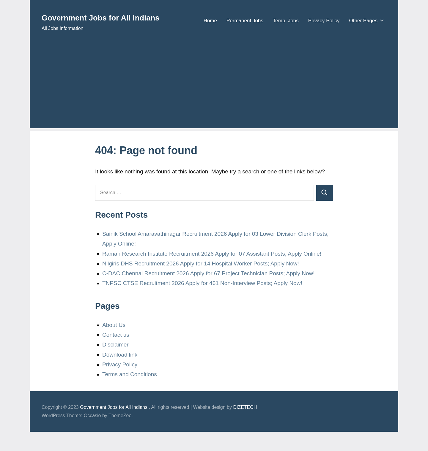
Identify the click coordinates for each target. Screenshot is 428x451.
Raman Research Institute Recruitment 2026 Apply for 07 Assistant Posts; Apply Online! (211, 273)
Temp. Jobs (286, 42)
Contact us (115, 354)
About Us (113, 344)
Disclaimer (115, 364)
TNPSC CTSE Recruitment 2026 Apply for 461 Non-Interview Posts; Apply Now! (202, 302)
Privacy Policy (324, 42)
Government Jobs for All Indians (124, 17)
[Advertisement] (214, 106)
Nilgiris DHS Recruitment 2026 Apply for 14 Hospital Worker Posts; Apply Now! (200, 283)
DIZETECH (245, 426)
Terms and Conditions (129, 393)
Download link (119, 374)
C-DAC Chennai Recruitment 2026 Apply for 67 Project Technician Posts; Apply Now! (208, 292)
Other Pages (365, 42)
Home (210, 42)
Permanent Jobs (244, 42)
